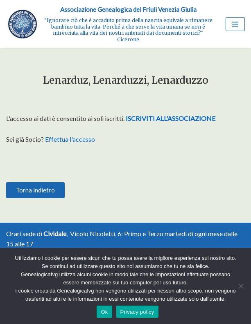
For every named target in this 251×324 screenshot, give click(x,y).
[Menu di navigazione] (235, 24)
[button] (35, 190)
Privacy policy (137, 312)
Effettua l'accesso (70, 139)
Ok (104, 312)
